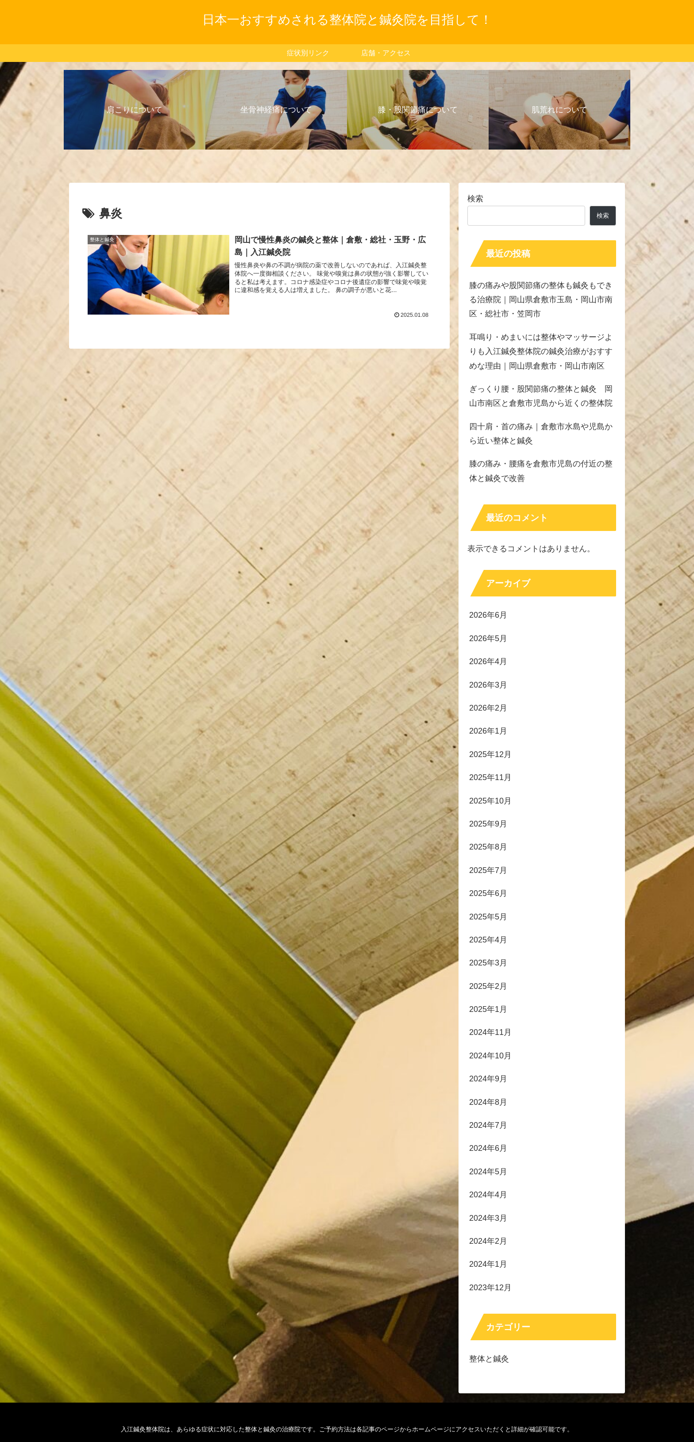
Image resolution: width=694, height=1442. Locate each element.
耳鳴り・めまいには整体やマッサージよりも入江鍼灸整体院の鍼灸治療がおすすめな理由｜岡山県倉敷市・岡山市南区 (541, 351)
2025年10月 (490, 800)
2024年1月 (488, 1264)
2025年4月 (488, 939)
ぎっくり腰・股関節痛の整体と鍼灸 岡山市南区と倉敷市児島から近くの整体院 (541, 396)
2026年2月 (488, 708)
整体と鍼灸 (489, 1358)
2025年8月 (488, 846)
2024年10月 (490, 1055)
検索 (475, 198)
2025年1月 (488, 1009)
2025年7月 (488, 870)
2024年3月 (488, 1218)
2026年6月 (488, 615)
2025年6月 (488, 893)
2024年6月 (488, 1148)
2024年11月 (490, 1032)
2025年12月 (490, 754)
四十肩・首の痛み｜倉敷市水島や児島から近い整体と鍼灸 (541, 433)
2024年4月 (488, 1194)
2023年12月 (490, 1287)
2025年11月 (490, 777)
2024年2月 (488, 1241)
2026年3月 (488, 685)
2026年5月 (488, 638)
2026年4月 (488, 661)
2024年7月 (488, 1125)
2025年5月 (488, 916)
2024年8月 (488, 1102)
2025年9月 (488, 823)
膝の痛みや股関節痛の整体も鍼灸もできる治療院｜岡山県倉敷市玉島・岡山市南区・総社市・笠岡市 (541, 300)
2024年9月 (488, 1078)
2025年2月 (488, 986)
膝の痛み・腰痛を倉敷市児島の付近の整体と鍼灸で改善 (541, 470)
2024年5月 (488, 1171)
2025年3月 (488, 962)
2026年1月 (488, 731)
